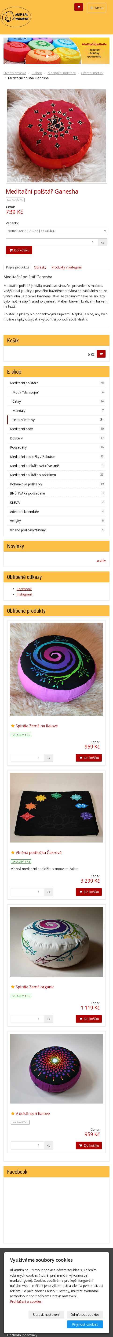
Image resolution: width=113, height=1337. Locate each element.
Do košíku (19, 250)
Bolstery (57, 438)
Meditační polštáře (61, 73)
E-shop (37, 73)
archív (101, 560)
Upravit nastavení (46, 1314)
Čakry (58, 401)
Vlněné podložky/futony (57, 530)
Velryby (57, 520)
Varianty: (12, 223)
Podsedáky (57, 447)
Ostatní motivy (92, 73)
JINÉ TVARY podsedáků (57, 493)
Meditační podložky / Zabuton (57, 456)
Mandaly (58, 410)
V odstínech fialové (33, 1113)
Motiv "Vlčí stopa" (58, 392)
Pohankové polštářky (57, 484)
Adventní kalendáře (57, 511)
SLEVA (57, 502)
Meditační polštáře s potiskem (57, 474)
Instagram (24, 594)
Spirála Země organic (35, 986)
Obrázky (40, 267)
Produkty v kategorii (66, 267)
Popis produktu (17, 267)
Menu (96, 8)
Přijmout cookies (85, 1324)
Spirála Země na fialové (37, 725)
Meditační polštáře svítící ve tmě (57, 465)
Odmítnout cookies (84, 1314)
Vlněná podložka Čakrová (39, 852)
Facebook (24, 589)
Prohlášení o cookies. (26, 1301)
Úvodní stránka (15, 73)
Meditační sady (57, 428)
